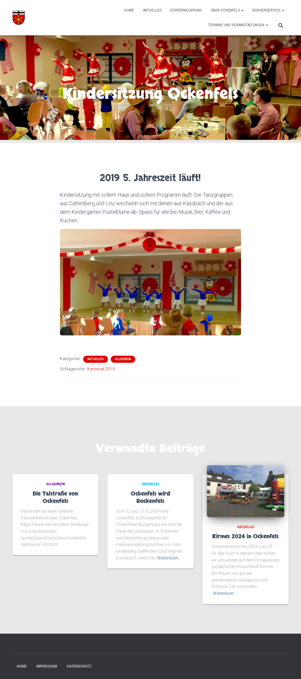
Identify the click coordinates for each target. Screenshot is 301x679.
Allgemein (123, 359)
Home (129, 10)
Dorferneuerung (186, 10)
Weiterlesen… (169, 558)
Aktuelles (152, 10)
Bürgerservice (268, 10)
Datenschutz (79, 666)
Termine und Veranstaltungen (238, 25)
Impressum (46, 666)
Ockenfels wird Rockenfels (150, 497)
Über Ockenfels (227, 10)
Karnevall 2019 (101, 369)
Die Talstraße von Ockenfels (55, 497)
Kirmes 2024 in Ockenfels (245, 536)
